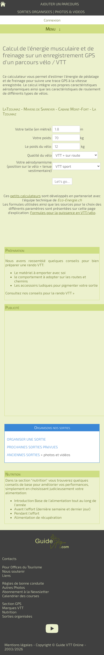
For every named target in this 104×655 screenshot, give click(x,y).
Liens (6, 575)
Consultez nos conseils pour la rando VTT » (39, 293)
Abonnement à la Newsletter (25, 591)
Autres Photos (13, 587)
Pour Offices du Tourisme (22, 567)
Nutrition (9, 612)
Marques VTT (13, 608)
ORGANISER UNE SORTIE (26, 439)
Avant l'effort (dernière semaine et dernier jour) (52, 509)
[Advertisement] (52, 363)
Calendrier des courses (20, 596)
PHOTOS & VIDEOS (70, 12)
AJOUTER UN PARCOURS (59, 4)
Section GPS (11, 603)
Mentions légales (18, 645)
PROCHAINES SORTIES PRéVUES (32, 447)
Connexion (52, 20)
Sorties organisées (17, 616)
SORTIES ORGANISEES (34, 12)
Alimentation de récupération (38, 517)
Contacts (9, 558)
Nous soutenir (13, 571)
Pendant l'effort (26, 513)
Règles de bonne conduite (23, 583)
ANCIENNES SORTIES (23, 455)
